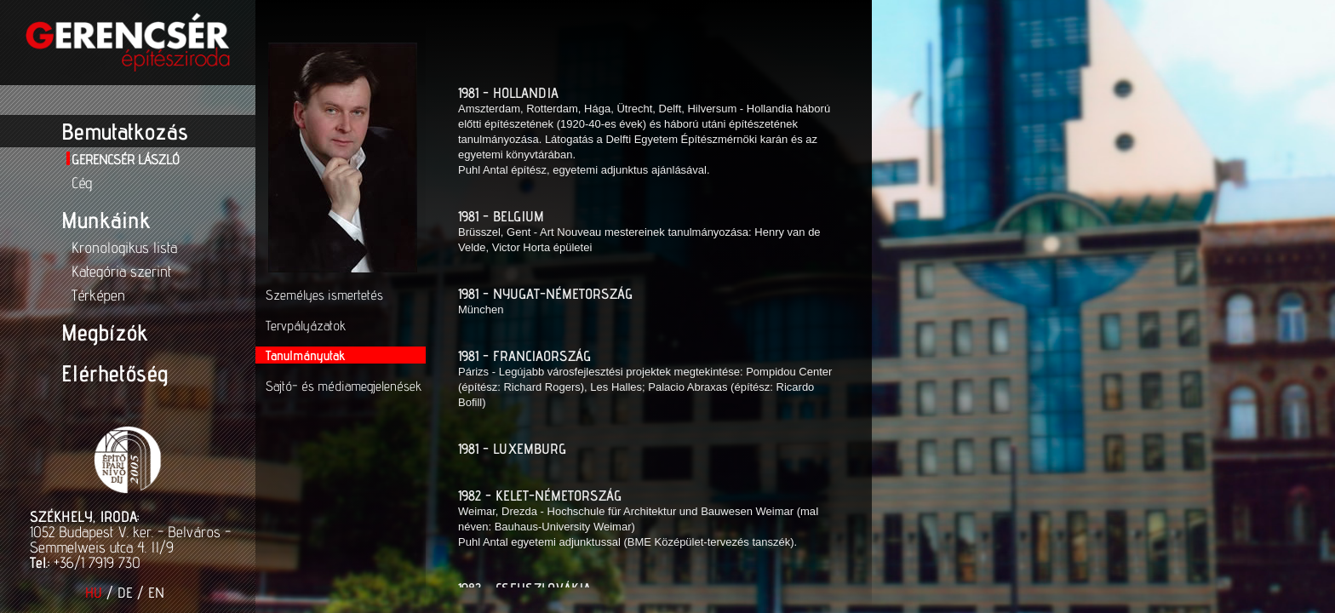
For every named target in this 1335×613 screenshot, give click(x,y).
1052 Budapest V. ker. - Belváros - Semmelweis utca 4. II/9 (130, 539)
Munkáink (105, 219)
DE (125, 592)
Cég (82, 183)
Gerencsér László (126, 160)
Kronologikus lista (124, 247)
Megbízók (104, 332)
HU (93, 592)
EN (156, 592)
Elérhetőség (114, 373)
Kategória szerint (121, 271)
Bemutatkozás (124, 131)
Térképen (98, 295)
